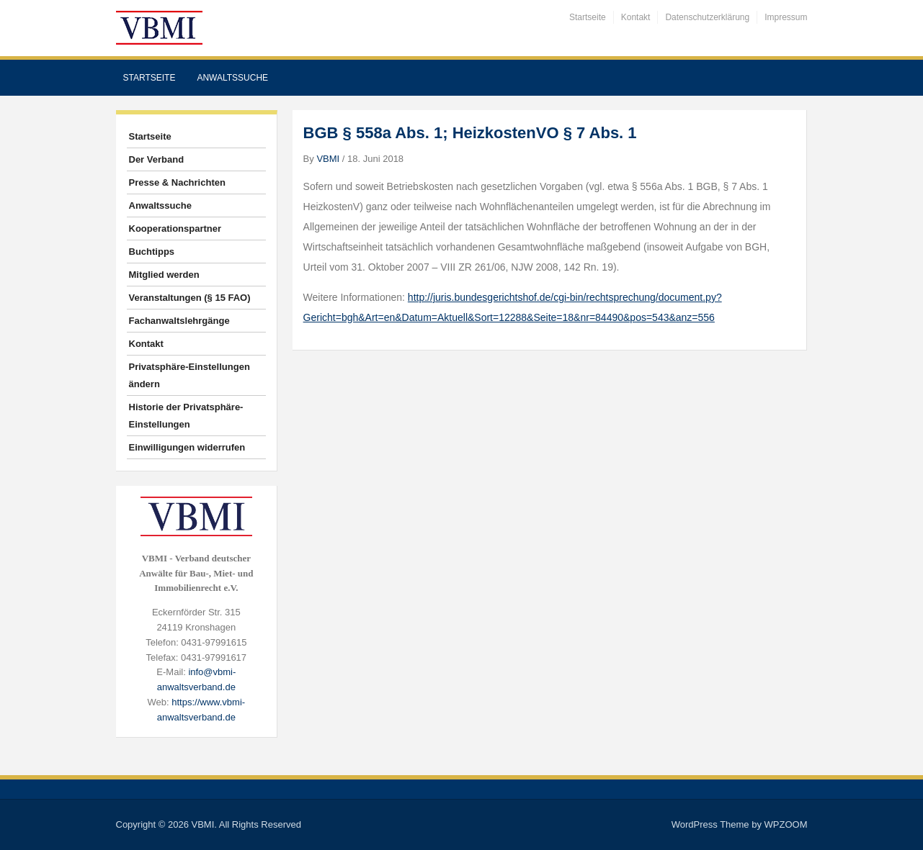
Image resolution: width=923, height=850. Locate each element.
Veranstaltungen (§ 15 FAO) (190, 297)
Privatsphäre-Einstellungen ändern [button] (189, 375)
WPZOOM (786, 824)
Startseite (587, 17)
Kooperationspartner (175, 228)
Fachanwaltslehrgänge (179, 320)
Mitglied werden (164, 274)
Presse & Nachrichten (177, 182)
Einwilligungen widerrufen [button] (187, 447)
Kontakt (636, 17)
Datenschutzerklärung (707, 17)
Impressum (785, 17)
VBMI (327, 158)
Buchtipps (152, 251)
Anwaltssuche (232, 78)
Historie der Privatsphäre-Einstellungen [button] (186, 416)
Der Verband (156, 159)
